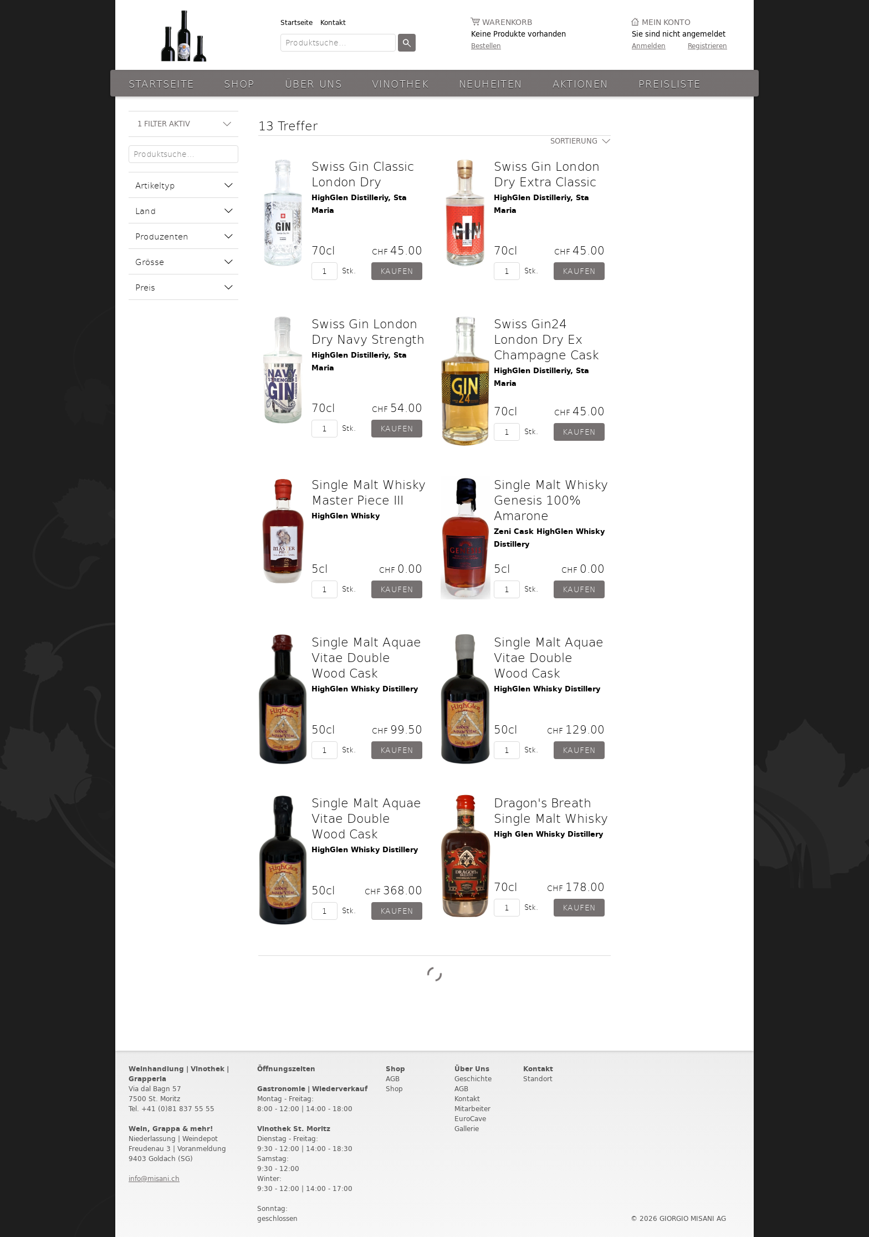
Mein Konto (666, 22)
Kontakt (333, 22)
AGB (393, 1078)
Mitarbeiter (472, 1108)
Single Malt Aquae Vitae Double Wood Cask (366, 657)
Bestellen (486, 45)
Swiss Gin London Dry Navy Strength (368, 331)
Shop (239, 83)
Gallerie (466, 1128)
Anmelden (649, 45)
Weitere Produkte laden (434, 974)
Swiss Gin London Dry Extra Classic (547, 173)
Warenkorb (507, 22)
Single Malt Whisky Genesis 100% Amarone (551, 499)
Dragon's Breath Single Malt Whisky (551, 810)
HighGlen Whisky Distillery (364, 689)
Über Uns (313, 83)
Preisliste (669, 83)
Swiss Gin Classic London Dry (362, 173)
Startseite (296, 22)
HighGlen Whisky (345, 516)
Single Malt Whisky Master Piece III (368, 492)
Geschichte (473, 1078)
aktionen (581, 83)
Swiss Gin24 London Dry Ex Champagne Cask (546, 339)
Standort (538, 1078)
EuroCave (470, 1118)
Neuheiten (490, 83)
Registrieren (707, 45)
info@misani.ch (154, 1178)
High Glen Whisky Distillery (548, 834)
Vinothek (400, 83)
